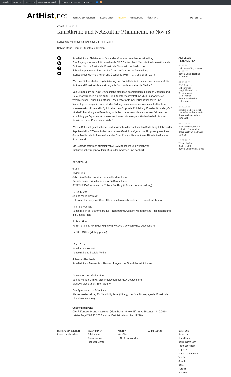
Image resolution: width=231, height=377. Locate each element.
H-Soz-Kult (17, 2)
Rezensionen (106, 17)
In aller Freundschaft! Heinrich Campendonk (190, 127)
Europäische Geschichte (70, 2)
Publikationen (94, 334)
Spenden (183, 361)
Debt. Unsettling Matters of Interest (190, 69)
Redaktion (184, 334)
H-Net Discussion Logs (129, 338)
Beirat (181, 365)
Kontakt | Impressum (189, 353)
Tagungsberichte (96, 342)
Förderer (183, 372)
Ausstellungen (95, 338)
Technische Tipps (187, 345)
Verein (182, 357)
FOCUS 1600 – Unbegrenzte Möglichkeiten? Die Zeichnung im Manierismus (188, 90)
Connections (30, 2)
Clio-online (6, 2)
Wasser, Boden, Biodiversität (186, 144)
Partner (182, 368)
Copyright (183, 349)
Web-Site (122, 334)
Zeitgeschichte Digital (47, 2)
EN (196, 17)
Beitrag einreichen (83, 17)
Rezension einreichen (67, 334)
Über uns (152, 17)
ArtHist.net (88, 2)
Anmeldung (136, 17)
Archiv (122, 17)
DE (191, 17)
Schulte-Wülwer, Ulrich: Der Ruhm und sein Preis (191, 111)
